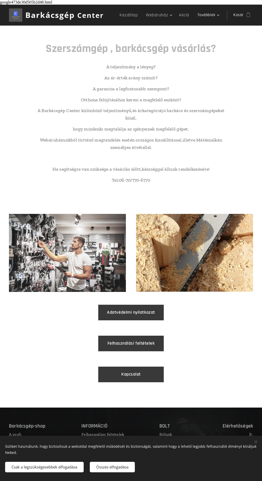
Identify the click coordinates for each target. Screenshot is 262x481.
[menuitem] (134, 15)
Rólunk (165, 434)
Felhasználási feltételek (102, 434)
